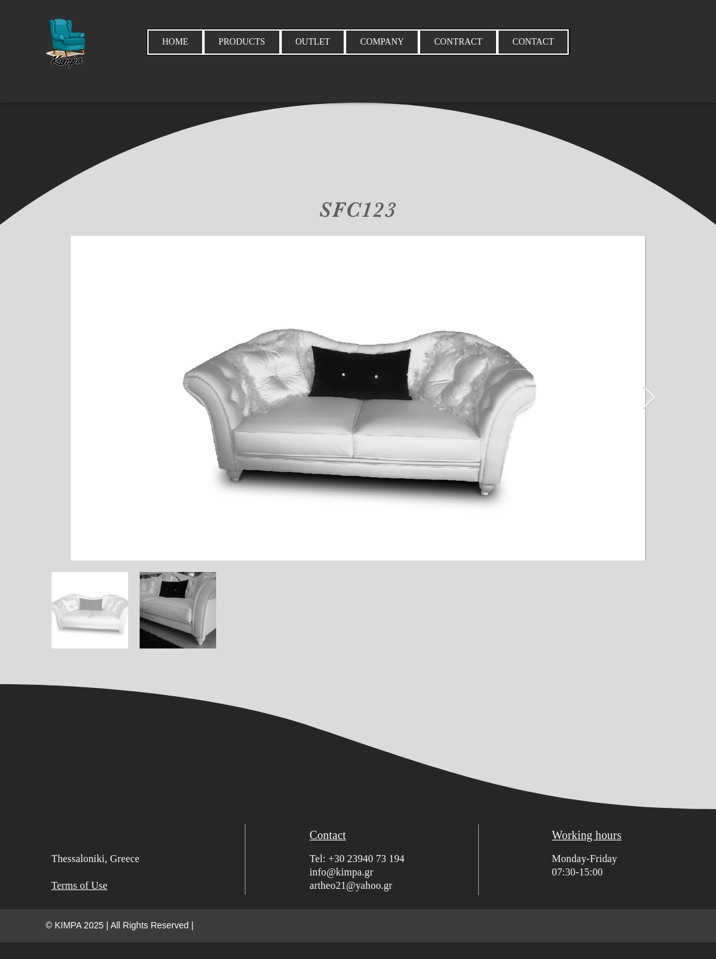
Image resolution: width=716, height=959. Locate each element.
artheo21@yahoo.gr (351, 885)
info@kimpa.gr (342, 872)
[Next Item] (648, 398)
